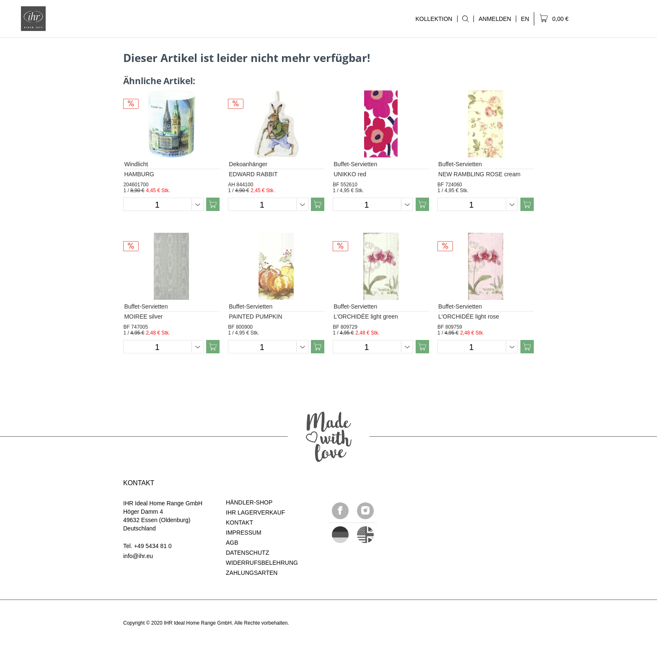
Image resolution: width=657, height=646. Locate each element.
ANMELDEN (495, 18)
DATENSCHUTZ (247, 552)
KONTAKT (239, 522)
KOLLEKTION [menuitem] (434, 18)
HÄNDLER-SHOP (249, 502)
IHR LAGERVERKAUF (255, 512)
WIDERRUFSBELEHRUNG (262, 562)
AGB (232, 542)
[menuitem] (465, 18)
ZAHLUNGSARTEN (251, 572)
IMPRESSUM (243, 532)
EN (525, 18)
